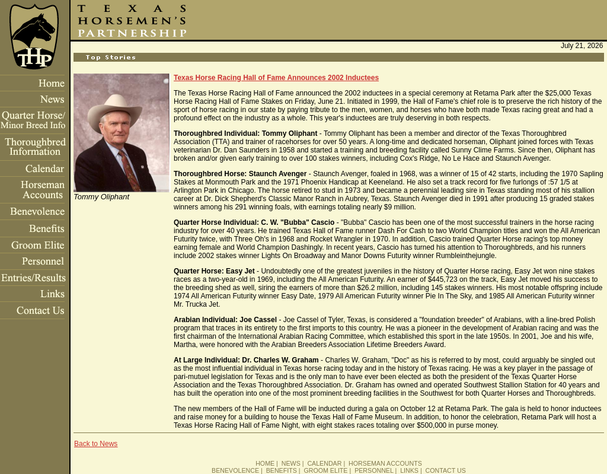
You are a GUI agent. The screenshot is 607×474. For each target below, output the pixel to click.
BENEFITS (281, 470)
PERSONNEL (373, 470)
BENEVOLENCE (235, 470)
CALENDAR (324, 463)
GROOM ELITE (325, 470)
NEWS (291, 463)
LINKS (409, 470)
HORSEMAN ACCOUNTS (385, 463)
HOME (264, 463)
